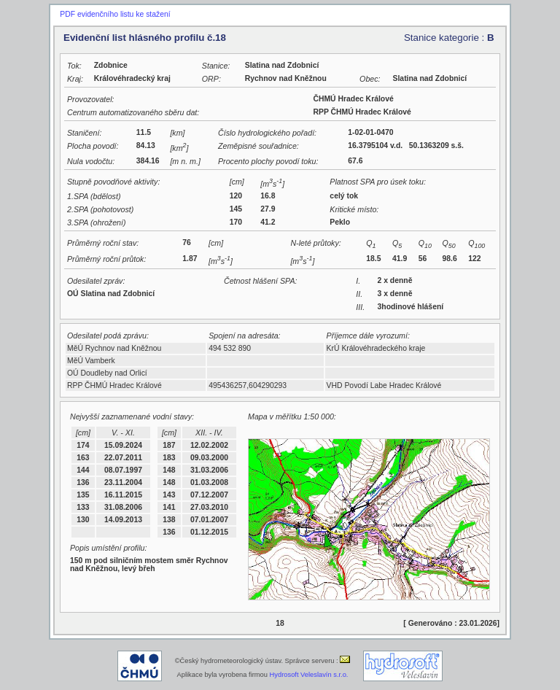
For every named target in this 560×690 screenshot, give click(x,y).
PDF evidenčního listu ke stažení (115, 14)
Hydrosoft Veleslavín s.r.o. (309, 674)
